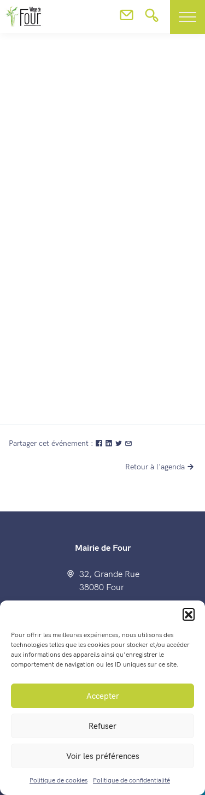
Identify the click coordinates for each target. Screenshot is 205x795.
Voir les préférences (102, 756)
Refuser (102, 726)
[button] (188, 614)
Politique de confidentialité (131, 780)
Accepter (102, 696)
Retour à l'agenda (160, 467)
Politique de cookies (58, 780)
